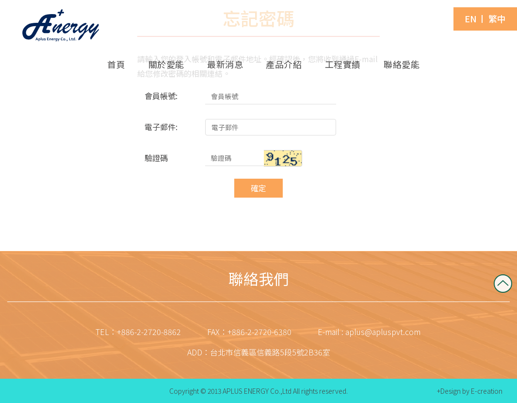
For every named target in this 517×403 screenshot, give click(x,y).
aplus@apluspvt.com (382, 331)
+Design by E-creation (469, 391)
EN (471, 19)
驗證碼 (156, 158)
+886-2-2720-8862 (149, 331)
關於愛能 (166, 64)
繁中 (497, 19)
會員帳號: (161, 95)
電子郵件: (161, 127)
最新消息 (225, 64)
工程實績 (343, 64)
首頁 (116, 64)
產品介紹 (284, 64)
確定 (258, 188)
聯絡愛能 (402, 64)
